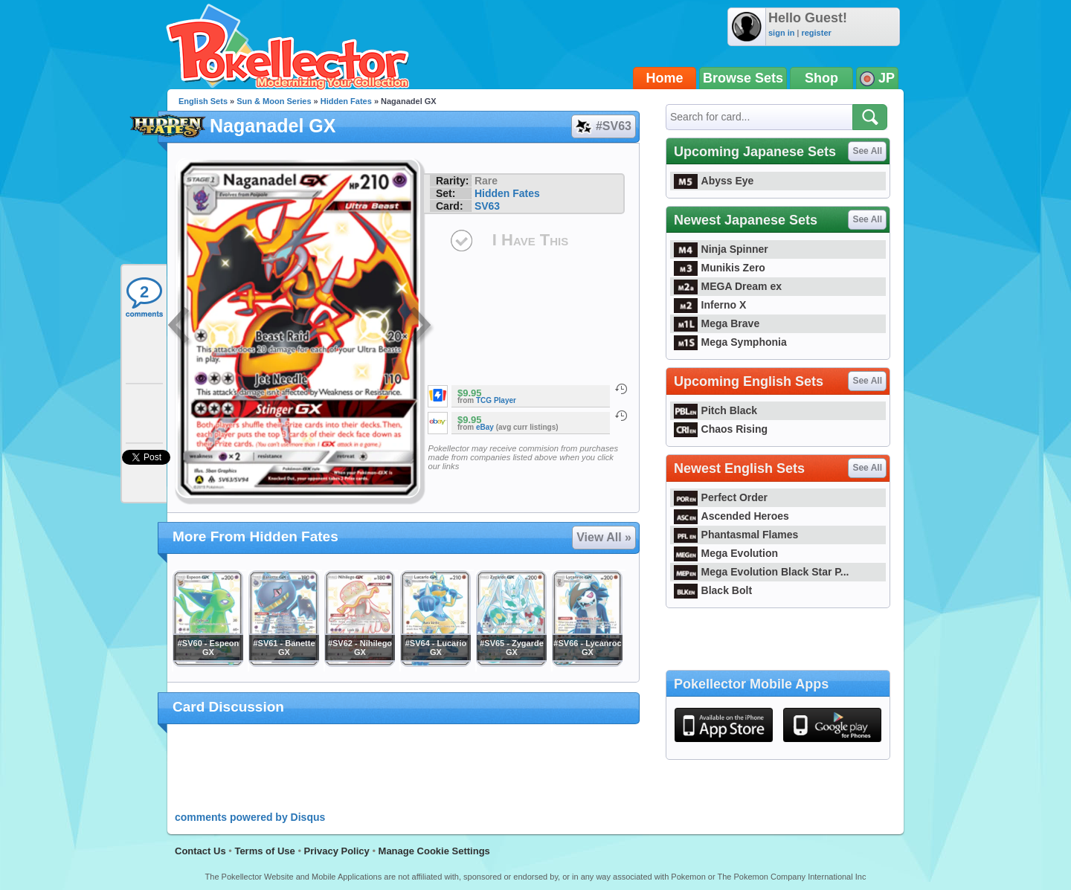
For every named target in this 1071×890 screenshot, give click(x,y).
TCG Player (496, 400)
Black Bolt (713, 590)
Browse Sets (743, 78)
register (816, 32)
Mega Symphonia (730, 342)
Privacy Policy (337, 851)
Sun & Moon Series (274, 101)
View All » (603, 537)
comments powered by (250, 817)
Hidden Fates (346, 101)
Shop (821, 78)
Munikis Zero (719, 268)
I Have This (530, 239)
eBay (485, 427)
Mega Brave (716, 323)
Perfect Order (721, 497)
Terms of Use (264, 851)
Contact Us (200, 851)
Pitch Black (715, 410)
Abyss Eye (713, 181)
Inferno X (710, 305)
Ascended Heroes (731, 516)
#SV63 (602, 126)
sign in (781, 32)
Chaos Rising (721, 429)
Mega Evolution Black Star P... (761, 572)
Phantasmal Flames (736, 535)
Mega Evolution (726, 553)
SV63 (487, 206)
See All (867, 151)
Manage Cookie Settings (434, 851)
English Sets (203, 101)
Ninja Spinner (721, 249)
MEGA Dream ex (728, 286)
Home (665, 78)
